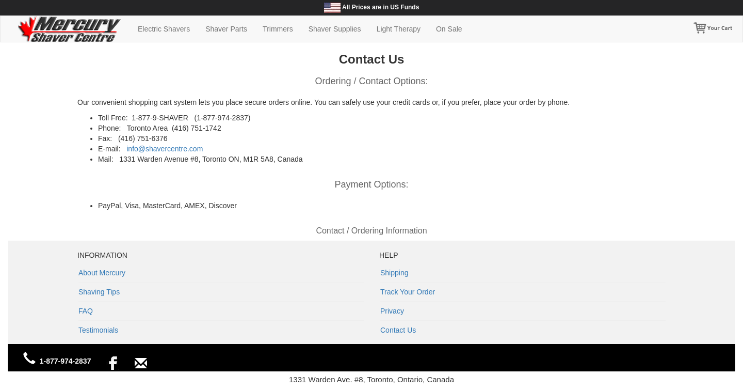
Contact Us (398, 330)
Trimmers (278, 29)
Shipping (394, 273)
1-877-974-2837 (65, 361)
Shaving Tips (99, 292)
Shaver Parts (226, 29)
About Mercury (101, 273)
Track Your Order (407, 292)
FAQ (85, 311)
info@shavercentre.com (164, 149)
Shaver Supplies (335, 29)
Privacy (392, 311)
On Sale (449, 29)
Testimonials (98, 330)
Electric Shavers (164, 29)
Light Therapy (399, 29)
